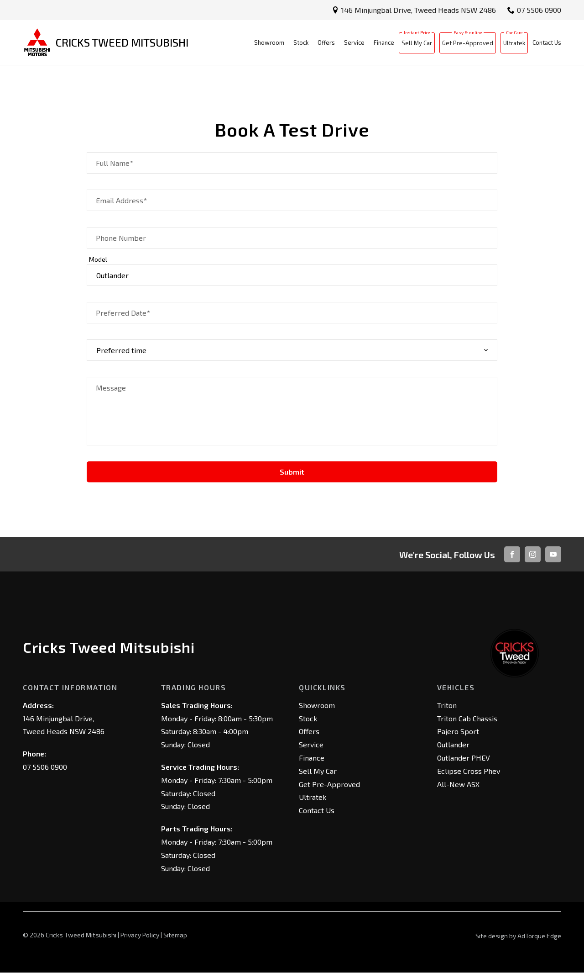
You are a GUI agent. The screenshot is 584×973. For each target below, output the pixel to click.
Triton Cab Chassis (467, 718)
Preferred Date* (123, 312)
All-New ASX (458, 784)
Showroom (269, 42)
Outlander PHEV (463, 757)
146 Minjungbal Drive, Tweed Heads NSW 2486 (418, 9)
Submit (292, 471)
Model (98, 259)
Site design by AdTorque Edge (518, 936)
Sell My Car (417, 43)
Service (354, 42)
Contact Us (546, 42)
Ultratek (514, 43)
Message (111, 387)
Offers (326, 42)
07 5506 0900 (539, 9)
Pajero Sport (458, 731)
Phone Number (121, 237)
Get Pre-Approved (467, 43)
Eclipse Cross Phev (468, 771)
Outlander (453, 744)
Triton (447, 705)
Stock (300, 42)
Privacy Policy (139, 935)
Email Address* (121, 200)
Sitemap (175, 935)
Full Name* (114, 163)
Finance (384, 42)
